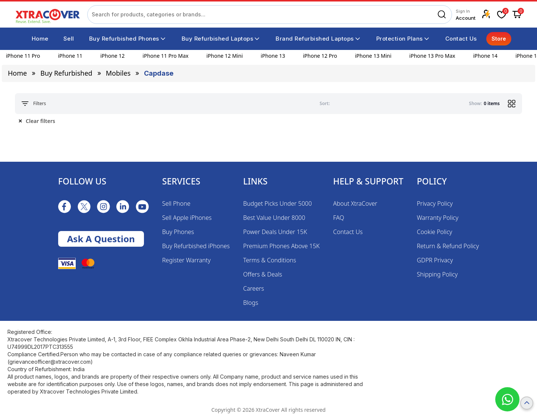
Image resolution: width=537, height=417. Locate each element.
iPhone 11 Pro (23, 55)
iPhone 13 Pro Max (432, 55)
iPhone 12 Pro (320, 55)
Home (17, 73)
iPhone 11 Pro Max (165, 55)
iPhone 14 (485, 55)
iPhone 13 (273, 55)
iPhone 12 (112, 55)
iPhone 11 (70, 55)
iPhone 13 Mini (373, 55)
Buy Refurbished (66, 73)
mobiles (118, 73)
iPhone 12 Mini (224, 55)
